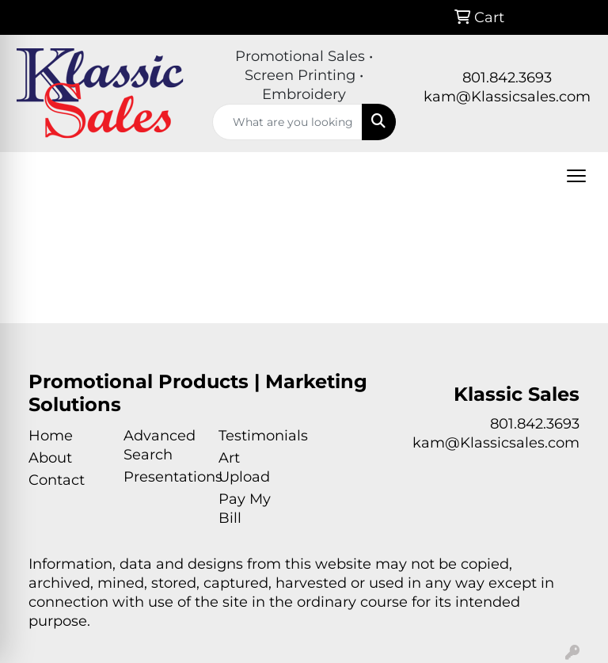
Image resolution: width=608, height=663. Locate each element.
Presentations (162, 477)
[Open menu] (576, 176)
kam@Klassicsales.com (507, 96)
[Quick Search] (287, 122)
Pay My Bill (244, 508)
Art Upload (244, 467)
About (50, 458)
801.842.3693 (507, 77)
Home (50, 435)
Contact (56, 480)
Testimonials (256, 435)
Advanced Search (160, 445)
